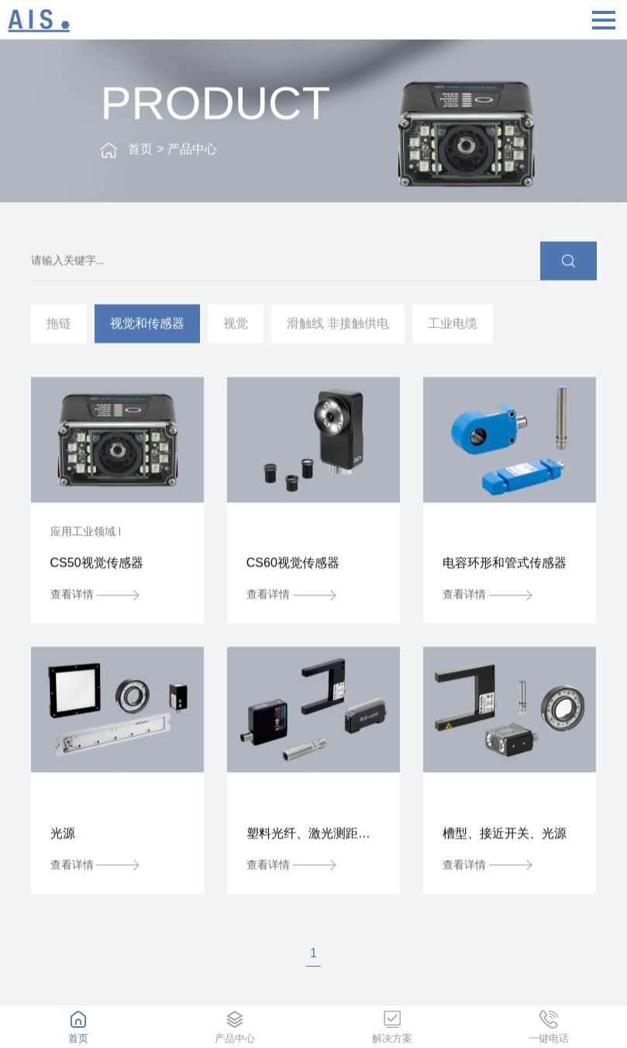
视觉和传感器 (147, 325)
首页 (140, 151)
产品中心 (192, 151)
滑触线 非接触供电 (338, 325)
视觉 (235, 325)
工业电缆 (452, 325)
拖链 (59, 325)
